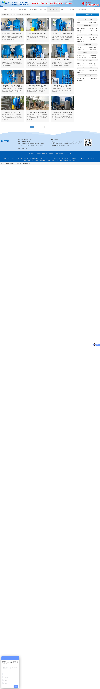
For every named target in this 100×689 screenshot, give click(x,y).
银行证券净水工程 (93, 70)
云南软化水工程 (73, 142)
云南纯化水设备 (58, 143)
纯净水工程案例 (87, 44)
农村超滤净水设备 (81, 78)
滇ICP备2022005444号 (23, 148)
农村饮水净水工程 (87, 60)
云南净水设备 (66, 142)
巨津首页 (6, 9)
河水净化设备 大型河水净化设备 (62, 112)
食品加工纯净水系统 (93, 49)
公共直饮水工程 (80, 70)
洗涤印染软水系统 (81, 32)
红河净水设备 (35, 158)
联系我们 (92, 9)
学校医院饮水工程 (87, 52)
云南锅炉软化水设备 (67, 143)
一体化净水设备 (23, 9)
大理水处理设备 (26, 158)
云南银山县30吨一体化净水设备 (62, 33)
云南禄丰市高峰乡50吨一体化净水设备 (13, 60)
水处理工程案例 (53, 9)
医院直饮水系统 (92, 57)
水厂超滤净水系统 (93, 78)
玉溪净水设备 (42, 158)
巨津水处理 (9, 14)
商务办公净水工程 (87, 67)
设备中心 (58, 153)
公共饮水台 (44, 153)
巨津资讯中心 (82, 9)
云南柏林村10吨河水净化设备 (37, 112)
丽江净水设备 (50, 158)
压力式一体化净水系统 (94, 63)
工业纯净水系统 (80, 49)
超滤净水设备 (33, 9)
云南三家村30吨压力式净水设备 (62, 60)
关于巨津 (31, 153)
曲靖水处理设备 (17, 158)
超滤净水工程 (87, 75)
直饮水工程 (51, 153)
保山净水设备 (35, 160)
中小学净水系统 (92, 55)
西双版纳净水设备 (75, 158)
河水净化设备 (80, 22)
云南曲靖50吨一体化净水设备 (37, 33)
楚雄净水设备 (67, 158)
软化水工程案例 (87, 25)
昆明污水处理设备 (10, 163)
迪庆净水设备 (51, 160)
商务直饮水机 (37, 153)
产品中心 (63, 9)
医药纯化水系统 (92, 47)
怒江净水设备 (59, 160)
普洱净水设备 (27, 160)
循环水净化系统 (80, 39)
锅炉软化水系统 (80, 28)
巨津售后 (63, 153)
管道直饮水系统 (80, 47)
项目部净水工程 (80, 41)
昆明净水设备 (19, 163)
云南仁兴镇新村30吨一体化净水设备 (38, 60)
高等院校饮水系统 (81, 57)
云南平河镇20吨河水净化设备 (37, 86)
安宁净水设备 (74, 160)
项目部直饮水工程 (81, 72)
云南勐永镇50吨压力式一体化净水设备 (13, 33)
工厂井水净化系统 (93, 37)
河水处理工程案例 (26, 14)
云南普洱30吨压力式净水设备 (62, 86)
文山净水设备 (59, 158)
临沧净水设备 (43, 160)
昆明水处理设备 (8, 158)
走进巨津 (72, 9)
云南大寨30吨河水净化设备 (12, 112)
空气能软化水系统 (93, 28)
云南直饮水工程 (58, 142)
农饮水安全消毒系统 (93, 65)
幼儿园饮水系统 (80, 55)
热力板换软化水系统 (82, 30)
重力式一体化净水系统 (82, 63)
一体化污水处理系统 (82, 65)
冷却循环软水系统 (93, 30)
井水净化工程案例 (87, 34)
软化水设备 (14, 9)
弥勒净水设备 (67, 160)
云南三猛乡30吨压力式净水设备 (12, 86)
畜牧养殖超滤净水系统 (82, 80)
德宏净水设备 (92, 158)
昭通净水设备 (84, 158)
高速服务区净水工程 (93, 39)
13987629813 (27, 139)
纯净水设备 (43, 9)
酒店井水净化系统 (81, 37)
